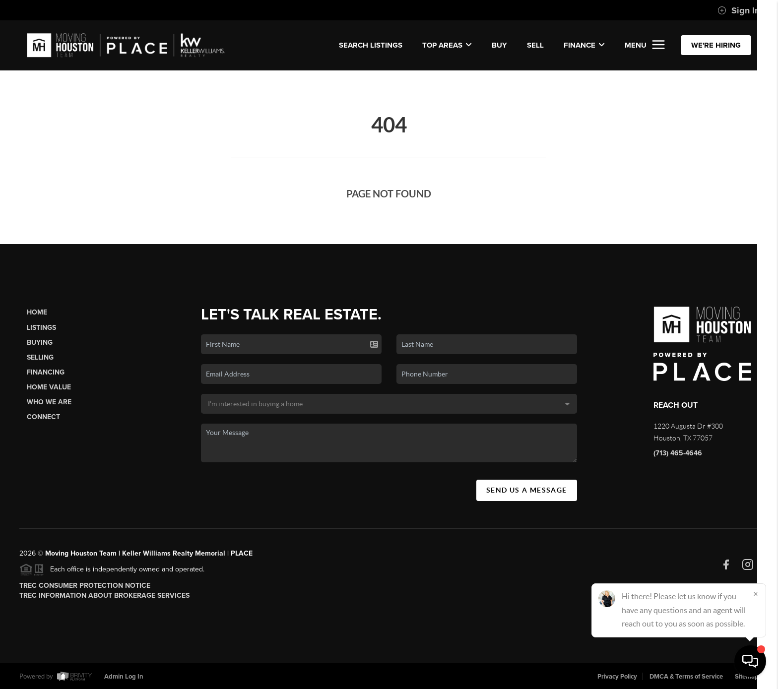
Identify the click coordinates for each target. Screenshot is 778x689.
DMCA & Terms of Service (686, 677)
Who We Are (49, 402)
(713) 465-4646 (677, 453)
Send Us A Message (526, 490)
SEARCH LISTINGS (370, 45)
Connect (43, 417)
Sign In (738, 10)
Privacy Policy (617, 677)
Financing (46, 372)
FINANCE (584, 45)
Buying (40, 342)
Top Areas (447, 45)
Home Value (49, 387)
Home (37, 312)
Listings (41, 327)
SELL (535, 45)
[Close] (756, 594)
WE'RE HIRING (716, 45)
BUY (499, 45)
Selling (40, 357)
